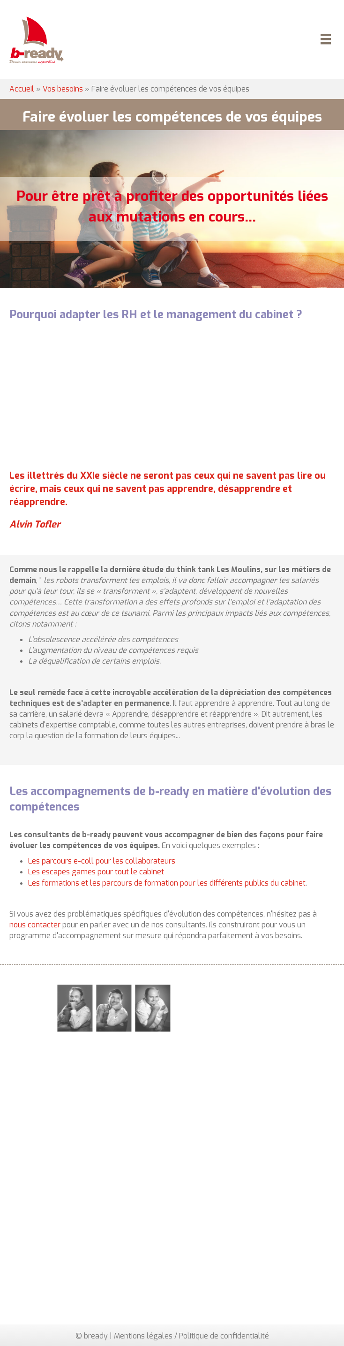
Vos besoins (63, 89)
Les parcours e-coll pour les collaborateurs (101, 861)
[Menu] (324, 40)
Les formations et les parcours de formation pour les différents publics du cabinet (167, 883)
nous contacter (34, 925)
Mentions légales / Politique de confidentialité (191, 1336)
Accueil (21, 89)
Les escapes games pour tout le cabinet (96, 872)
